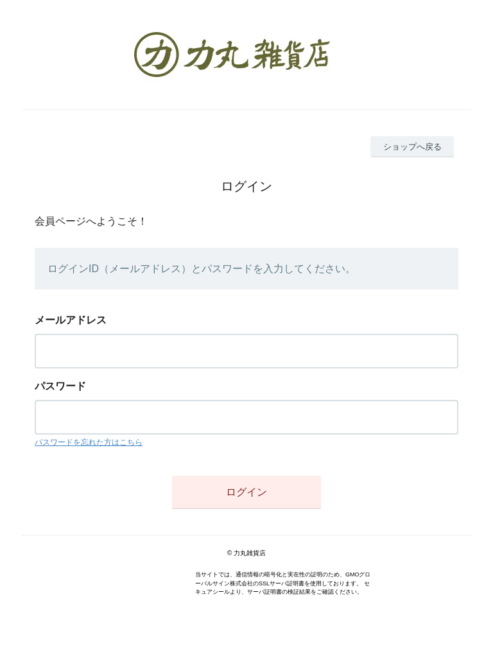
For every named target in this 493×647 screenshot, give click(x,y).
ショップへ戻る (412, 146)
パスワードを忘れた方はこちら (89, 442)
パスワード (60, 386)
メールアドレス (71, 320)
